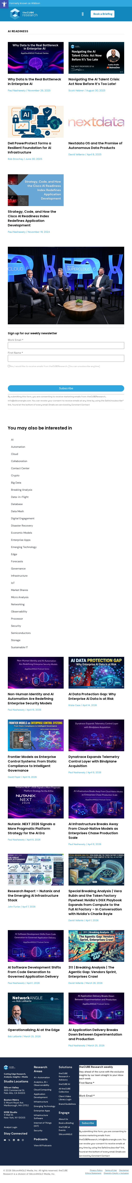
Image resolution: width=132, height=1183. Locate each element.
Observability (19, 611)
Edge (14, 554)
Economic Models (21, 532)
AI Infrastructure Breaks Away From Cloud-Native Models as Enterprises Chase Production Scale (93, 831)
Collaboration (19, 461)
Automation (18, 447)
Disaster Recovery (22, 525)
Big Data (16, 482)
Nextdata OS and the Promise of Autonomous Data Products (95, 145)
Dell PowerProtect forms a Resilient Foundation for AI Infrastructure (29, 148)
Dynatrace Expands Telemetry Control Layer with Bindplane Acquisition (94, 761)
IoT (13, 583)
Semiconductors (21, 633)
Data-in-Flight (19, 497)
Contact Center (20, 468)
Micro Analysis (19, 597)
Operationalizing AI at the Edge (34, 1030)
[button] (4, 4)
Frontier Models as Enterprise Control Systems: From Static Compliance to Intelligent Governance (32, 763)
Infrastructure (19, 575)
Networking (18, 604)
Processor (17, 618)
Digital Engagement (22, 518)
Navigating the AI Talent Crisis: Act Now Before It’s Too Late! (94, 81)
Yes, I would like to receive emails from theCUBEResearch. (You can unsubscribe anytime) (55, 366)
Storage (15, 640)
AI (12, 439)
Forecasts (17, 561)
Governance (18, 568)
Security (16, 626)
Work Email (15, 340)
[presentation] (32, 377)
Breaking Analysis (21, 489)
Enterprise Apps (20, 540)
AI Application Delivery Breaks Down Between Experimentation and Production (95, 1034)
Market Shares (19, 590)
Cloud (14, 454)
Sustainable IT (19, 647)
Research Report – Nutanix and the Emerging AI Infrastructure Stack (34, 895)
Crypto (15, 475)
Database (17, 504)
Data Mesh (17, 511)
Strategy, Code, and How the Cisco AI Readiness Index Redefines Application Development (32, 218)
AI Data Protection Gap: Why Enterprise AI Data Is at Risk (92, 696)
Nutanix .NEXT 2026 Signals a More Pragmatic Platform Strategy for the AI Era (31, 828)
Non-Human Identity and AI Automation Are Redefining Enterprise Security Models (31, 699)
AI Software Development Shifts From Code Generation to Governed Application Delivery (34, 972)
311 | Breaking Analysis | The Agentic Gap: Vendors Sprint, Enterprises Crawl (93, 972)
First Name (15, 353)
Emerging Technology (24, 547)
